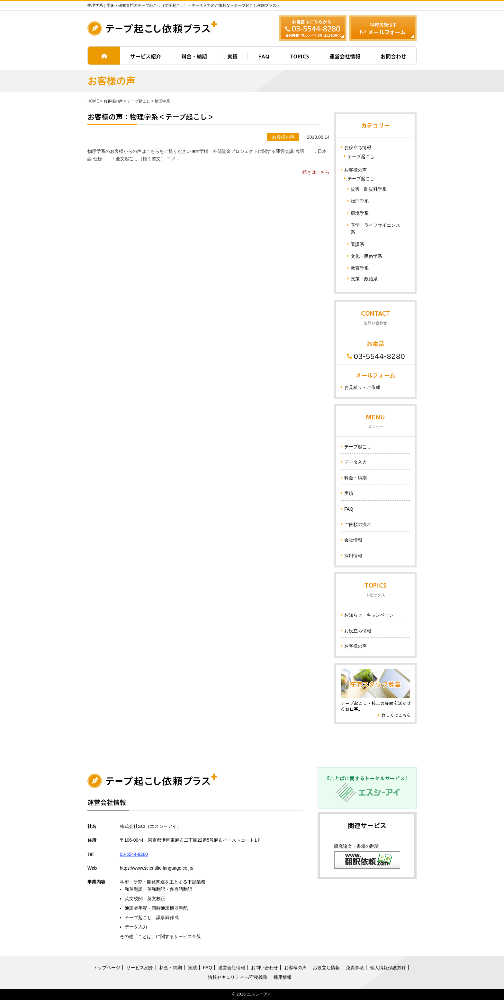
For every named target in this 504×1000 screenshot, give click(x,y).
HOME (93, 101)
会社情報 (353, 539)
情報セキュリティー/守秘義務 (238, 977)
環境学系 (360, 213)
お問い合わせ (264, 967)
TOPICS (299, 56)
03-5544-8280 (134, 854)
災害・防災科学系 (369, 189)
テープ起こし (138, 101)
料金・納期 (194, 56)
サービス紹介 (145, 56)
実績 (232, 56)
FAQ (263, 56)
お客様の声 (113, 101)
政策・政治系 (364, 278)
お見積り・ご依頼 (362, 387)
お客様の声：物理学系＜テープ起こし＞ (150, 116)
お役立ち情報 (357, 147)
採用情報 (353, 555)
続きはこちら (315, 172)
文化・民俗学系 (366, 256)
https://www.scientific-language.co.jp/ (157, 868)
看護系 (357, 244)
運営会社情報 (344, 56)
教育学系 (360, 268)
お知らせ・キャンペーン (369, 615)
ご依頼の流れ (357, 524)
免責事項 (355, 967)
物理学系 (360, 201)
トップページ (106, 967)
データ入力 (355, 462)
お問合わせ (393, 56)
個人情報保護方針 (388, 967)
